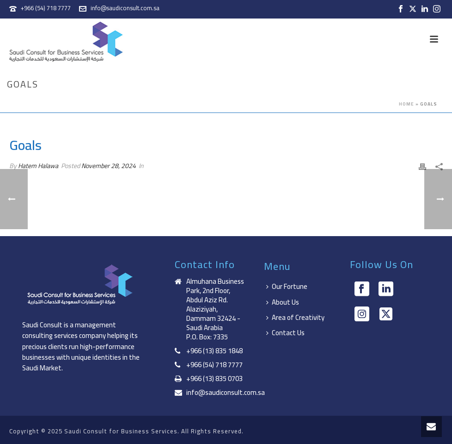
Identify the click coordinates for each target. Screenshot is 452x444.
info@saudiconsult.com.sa (125, 7)
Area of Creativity (295, 317)
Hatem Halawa (38, 166)
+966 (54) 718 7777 (46, 7)
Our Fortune (286, 286)
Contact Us (285, 332)
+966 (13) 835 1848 (214, 351)
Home (406, 104)
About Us (282, 302)
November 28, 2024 (108, 166)
